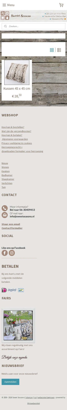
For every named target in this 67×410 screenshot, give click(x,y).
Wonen (5, 167)
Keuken (6, 171)
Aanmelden (10, 381)
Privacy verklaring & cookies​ (17, 143)
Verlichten (7, 183)
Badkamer (7, 175)
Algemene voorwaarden (15, 139)
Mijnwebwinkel (33, 403)
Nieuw (5, 163)
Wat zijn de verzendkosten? (16, 131)
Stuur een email (11, 224)
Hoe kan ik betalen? (12, 135)
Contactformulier (12, 228)
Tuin (4, 187)
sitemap (29, 397)
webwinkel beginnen (46, 397)
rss (35, 397)
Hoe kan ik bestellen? (13, 127)
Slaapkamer (8, 179)
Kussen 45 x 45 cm (16, 88)
